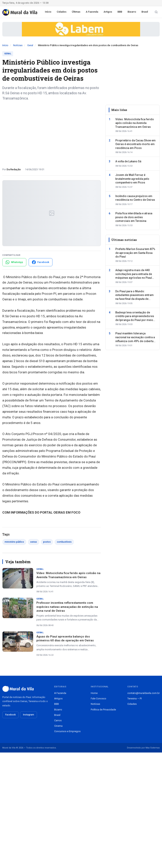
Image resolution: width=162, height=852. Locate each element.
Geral (30, 45)
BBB (119, 11)
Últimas (76, 11)
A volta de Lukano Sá (128, 161)
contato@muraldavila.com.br (143, 693)
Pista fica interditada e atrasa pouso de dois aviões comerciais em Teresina (133, 217)
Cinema (58, 725)
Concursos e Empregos (67, 731)
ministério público (14, 542)
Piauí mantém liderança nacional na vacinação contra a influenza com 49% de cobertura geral (135, 337)
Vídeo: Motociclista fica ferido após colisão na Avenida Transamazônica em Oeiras (134, 123)
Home (94, 693)
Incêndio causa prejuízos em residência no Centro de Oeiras (135, 198)
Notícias (17, 45)
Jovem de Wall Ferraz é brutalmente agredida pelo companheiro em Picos (132, 178)
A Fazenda (92, 11)
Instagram (28, 714)
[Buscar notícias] (156, 12)
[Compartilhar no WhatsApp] (14, 262)
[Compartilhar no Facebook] (40, 262)
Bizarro (132, 11)
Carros (58, 720)
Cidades (61, 11)
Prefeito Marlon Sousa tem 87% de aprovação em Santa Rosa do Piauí (135, 252)
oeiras (33, 542)
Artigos (108, 11)
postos (47, 542)
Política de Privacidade (103, 709)
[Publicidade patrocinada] (81, 29)
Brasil (144, 11)
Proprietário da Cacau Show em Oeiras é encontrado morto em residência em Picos (135, 144)
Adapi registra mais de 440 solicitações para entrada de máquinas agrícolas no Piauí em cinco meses (133, 274)
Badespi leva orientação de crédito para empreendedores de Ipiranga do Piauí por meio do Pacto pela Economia (134, 316)
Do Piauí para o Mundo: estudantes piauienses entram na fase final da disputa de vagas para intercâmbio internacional (134, 295)
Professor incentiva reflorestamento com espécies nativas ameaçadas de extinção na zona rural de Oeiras (67, 606)
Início (48, 11)
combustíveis (64, 542)
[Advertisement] (51, 133)
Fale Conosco (98, 698)
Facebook (10, 714)
